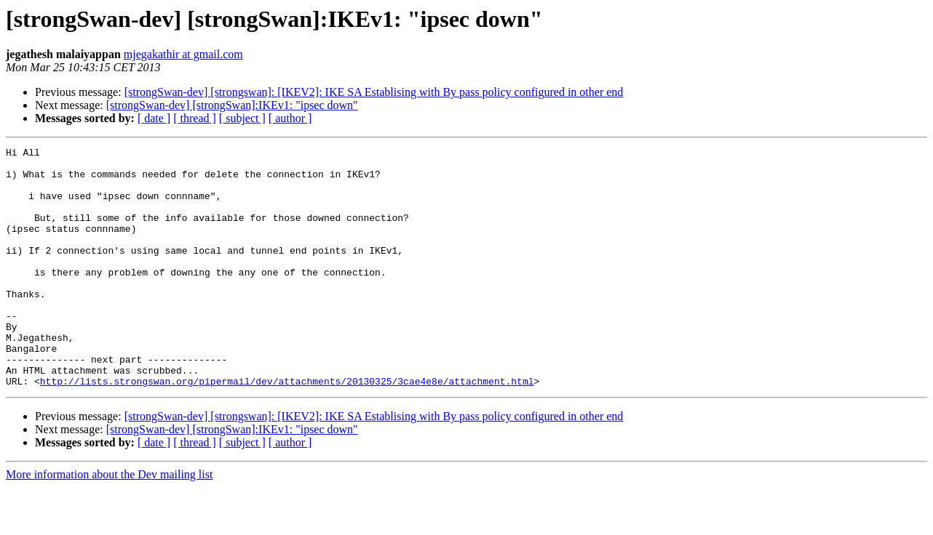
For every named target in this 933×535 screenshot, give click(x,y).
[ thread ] (194, 118)
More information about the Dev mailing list (109, 522)
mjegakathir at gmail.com (183, 54)
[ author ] (290, 118)
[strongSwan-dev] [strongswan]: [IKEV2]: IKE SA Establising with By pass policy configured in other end (374, 92)
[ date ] (154, 118)
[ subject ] (242, 118)
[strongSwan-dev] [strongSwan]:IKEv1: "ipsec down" (232, 105)
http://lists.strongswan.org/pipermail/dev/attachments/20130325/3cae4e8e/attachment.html (287, 428)
